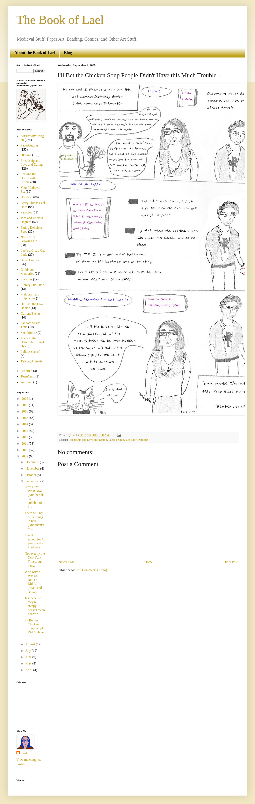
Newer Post (66, 562)
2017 (25, 405)
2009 (25, 456)
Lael (24, 753)
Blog (68, 52)
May (29, 663)
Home (149, 562)
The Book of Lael (60, 20)
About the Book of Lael (34, 52)
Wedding (26, 382)
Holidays (26, 197)
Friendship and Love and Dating (88, 439)
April (29, 670)
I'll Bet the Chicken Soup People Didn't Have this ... (34, 628)
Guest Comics (30, 260)
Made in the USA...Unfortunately (32, 342)
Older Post (231, 562)
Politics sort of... (31, 351)
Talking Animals (31, 361)
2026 (25, 398)
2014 (25, 424)
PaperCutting (29, 145)
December (33, 462)
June (29, 657)
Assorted (26, 371)
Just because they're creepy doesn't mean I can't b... (35, 606)
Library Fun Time (32, 285)
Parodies (143, 439)
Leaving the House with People (28, 178)
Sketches (26, 279)
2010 (25, 450)
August (31, 644)
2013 (25, 430)
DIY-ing (26, 155)
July (29, 650)
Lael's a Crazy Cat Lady (122, 439)
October (31, 475)
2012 (25, 437)
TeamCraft (28, 376)
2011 (25, 443)
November (33, 468)
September (33, 481)
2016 (25, 411)
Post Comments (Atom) (91, 570)
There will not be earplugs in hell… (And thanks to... (34, 521)
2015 (25, 418)
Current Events (30, 313)
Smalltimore (29, 332)
